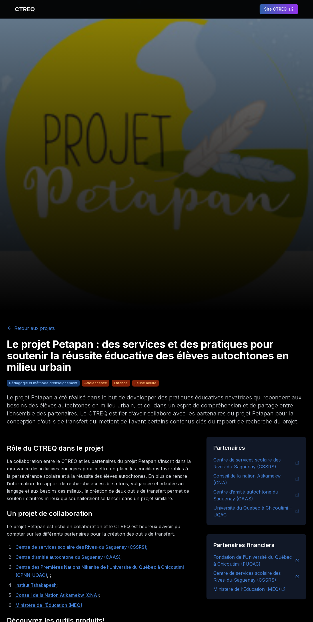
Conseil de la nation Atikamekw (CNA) (256, 479)
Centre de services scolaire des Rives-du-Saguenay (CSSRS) (256, 463)
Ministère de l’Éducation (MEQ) (48, 605)
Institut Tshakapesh (36, 585)
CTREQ (25, 9)
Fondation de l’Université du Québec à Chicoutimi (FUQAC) (256, 560)
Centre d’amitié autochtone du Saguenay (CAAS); (68, 557)
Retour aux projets (31, 328)
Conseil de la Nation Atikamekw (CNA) (57, 595)
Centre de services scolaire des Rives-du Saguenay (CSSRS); (82, 547)
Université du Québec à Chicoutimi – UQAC (256, 511)
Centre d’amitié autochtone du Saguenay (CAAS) (256, 495)
